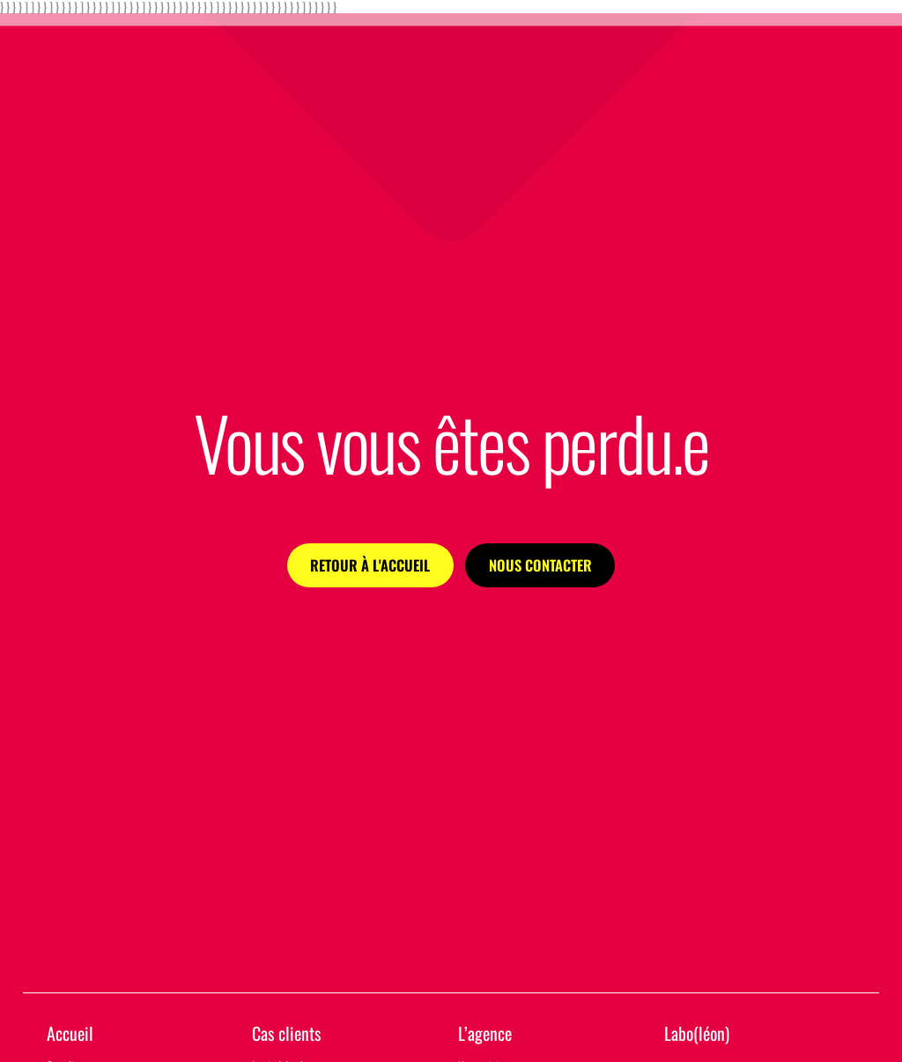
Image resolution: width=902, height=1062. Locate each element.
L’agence (485, 1033)
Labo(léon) (696, 1033)
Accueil (70, 1033)
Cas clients (286, 1033)
